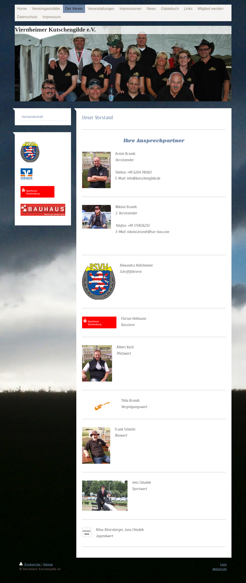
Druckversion (30, 564)
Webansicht (220, 569)
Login (223, 564)
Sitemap (48, 564)
